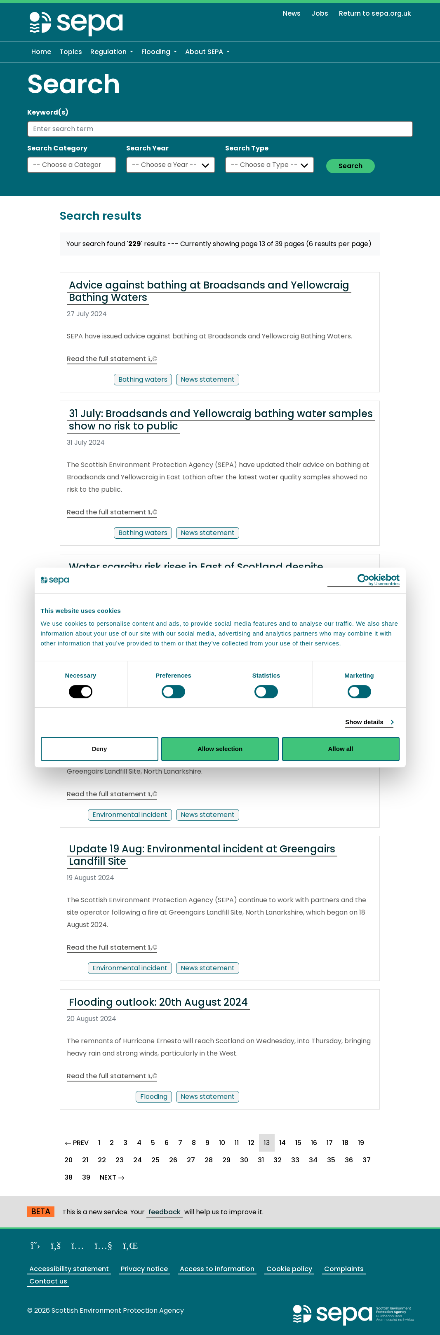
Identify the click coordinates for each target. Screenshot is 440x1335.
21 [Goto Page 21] (85, 1160)
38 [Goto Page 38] (68, 1177)
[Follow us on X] (35, 1245)
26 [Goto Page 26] (173, 1160)
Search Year (147, 148)
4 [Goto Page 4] (139, 1142)
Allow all (340, 748)
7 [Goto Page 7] (180, 1142)
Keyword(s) (47, 112)
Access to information (217, 1269)
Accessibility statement (69, 1269)
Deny (99, 748)
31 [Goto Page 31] (261, 1160)
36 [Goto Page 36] (349, 1160)
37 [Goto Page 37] (366, 1160)
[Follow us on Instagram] (77, 1245)
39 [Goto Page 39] (86, 1177)
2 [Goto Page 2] (112, 1142)
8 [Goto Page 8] (194, 1142)
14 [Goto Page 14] (282, 1142)
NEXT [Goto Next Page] (114, 1176)
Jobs (319, 13)
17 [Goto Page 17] (330, 1142)
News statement (208, 379)
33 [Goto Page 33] (295, 1160)
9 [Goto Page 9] (207, 1142)
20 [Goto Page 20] (68, 1160)
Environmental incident (129, 814)
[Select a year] (170, 165)
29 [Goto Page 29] (226, 1160)
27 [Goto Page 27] (191, 1160)
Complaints (344, 1269)
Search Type (246, 148)
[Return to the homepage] (76, 23)
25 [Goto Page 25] (155, 1160)
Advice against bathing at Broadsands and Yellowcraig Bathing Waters (209, 291)
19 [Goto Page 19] (361, 1142)
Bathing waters (142, 379)
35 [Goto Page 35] (331, 1160)
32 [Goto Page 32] (277, 1160)
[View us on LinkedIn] (130, 1245)
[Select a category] (71, 165)
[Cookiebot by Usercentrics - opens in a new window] (363, 580)
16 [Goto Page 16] (314, 1142)
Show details (364, 721)
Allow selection (220, 748)
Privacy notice (144, 1269)
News (292, 13)
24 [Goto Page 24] (137, 1160)
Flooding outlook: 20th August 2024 (158, 1002)
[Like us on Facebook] (56, 1245)
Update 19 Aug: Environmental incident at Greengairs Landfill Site (202, 855)
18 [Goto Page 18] (345, 1142)
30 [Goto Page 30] (244, 1160)
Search (350, 166)
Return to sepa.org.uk (375, 13)
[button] (111, 52)
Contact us (48, 1281)
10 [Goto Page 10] (222, 1142)
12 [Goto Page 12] (251, 1142)
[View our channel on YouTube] (104, 1245)
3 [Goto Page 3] (125, 1142)
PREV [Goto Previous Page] (79, 1141)
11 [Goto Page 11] (237, 1142)
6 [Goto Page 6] (167, 1142)
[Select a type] (269, 165)
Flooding (153, 1096)
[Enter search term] (220, 129)
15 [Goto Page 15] (298, 1142)
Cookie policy (289, 1269)
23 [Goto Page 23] (119, 1160)
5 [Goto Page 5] (153, 1142)
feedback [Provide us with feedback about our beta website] (164, 1212)
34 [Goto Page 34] (313, 1160)
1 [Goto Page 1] (99, 1142)
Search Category (57, 148)
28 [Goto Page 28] (209, 1160)
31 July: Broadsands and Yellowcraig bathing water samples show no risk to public (221, 420)
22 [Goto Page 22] (102, 1160)
